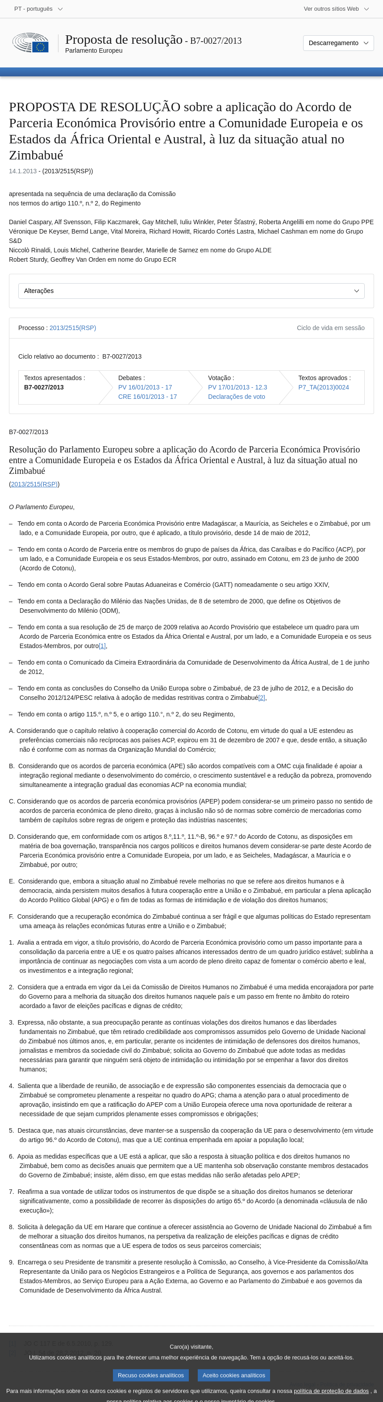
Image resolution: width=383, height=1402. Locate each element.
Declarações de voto (236, 396)
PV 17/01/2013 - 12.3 (237, 387)
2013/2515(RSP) (73, 327)
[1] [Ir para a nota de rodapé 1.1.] (102, 645)
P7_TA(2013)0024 (324, 387)
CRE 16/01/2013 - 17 (147, 396)
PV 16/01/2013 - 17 (145, 387)
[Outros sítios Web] (337, 9)
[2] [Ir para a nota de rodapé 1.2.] (261, 697)
